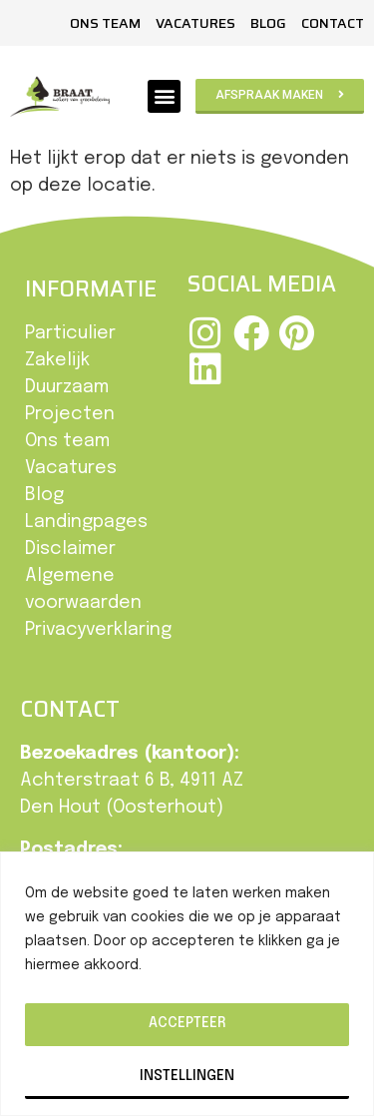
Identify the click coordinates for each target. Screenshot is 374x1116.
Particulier (70, 333)
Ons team (105, 23)
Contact (332, 23)
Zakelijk (57, 360)
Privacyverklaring (98, 630)
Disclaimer (70, 549)
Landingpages (86, 522)
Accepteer (187, 1023)
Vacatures (195, 23)
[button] (164, 96)
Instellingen (187, 1076)
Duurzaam (67, 387)
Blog (268, 23)
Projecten (70, 414)
